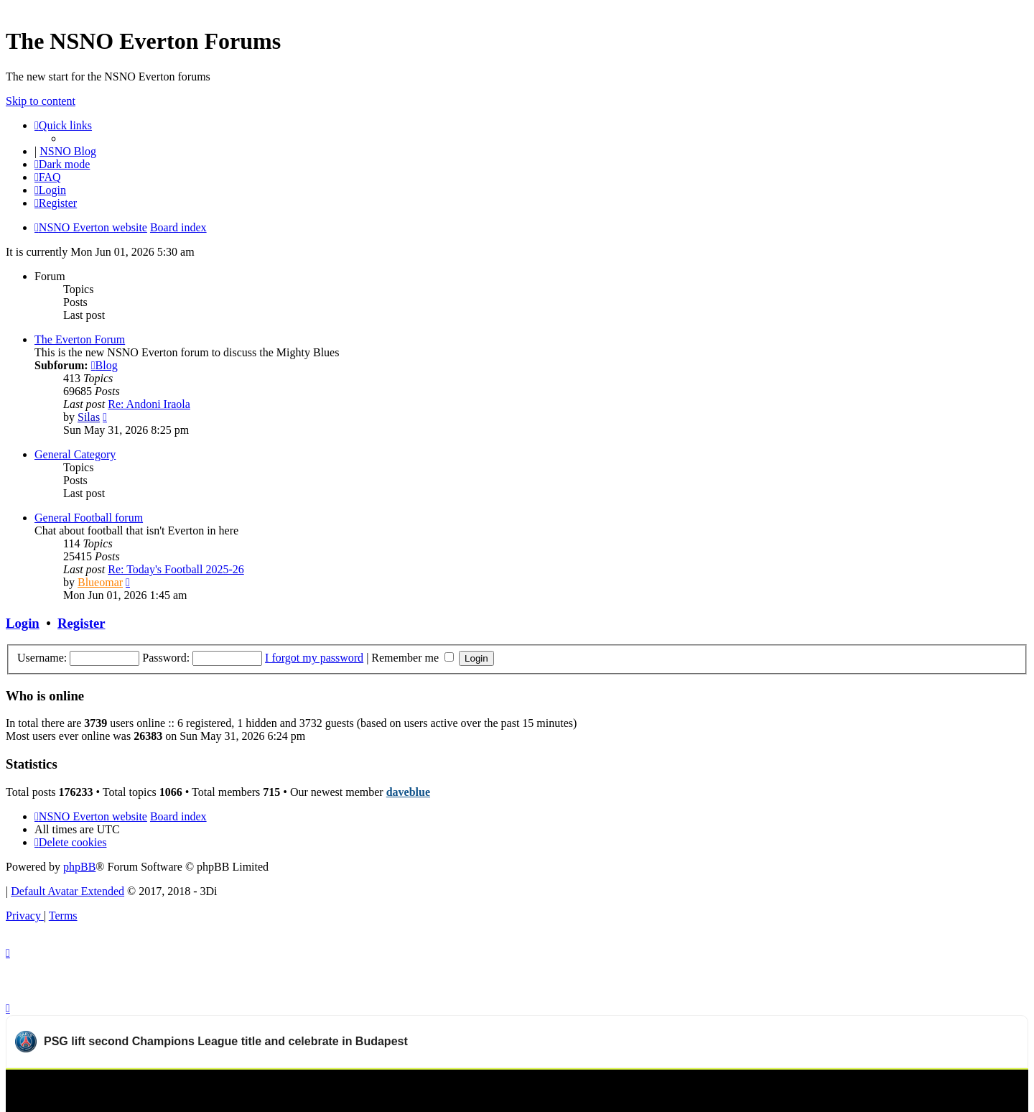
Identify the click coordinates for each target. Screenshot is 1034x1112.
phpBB (79, 867)
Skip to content (40, 101)
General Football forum (88, 517)
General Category (75, 454)
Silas (89, 417)
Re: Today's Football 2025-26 (175, 569)
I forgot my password (314, 658)
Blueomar (100, 582)
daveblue (408, 792)
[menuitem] (47, 177)
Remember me (412, 658)
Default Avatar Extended (67, 891)
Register (81, 623)
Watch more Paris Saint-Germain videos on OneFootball (892, 1087)
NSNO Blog (67, 151)
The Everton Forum (79, 339)
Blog (104, 365)
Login (22, 623)
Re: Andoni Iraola (149, 404)
